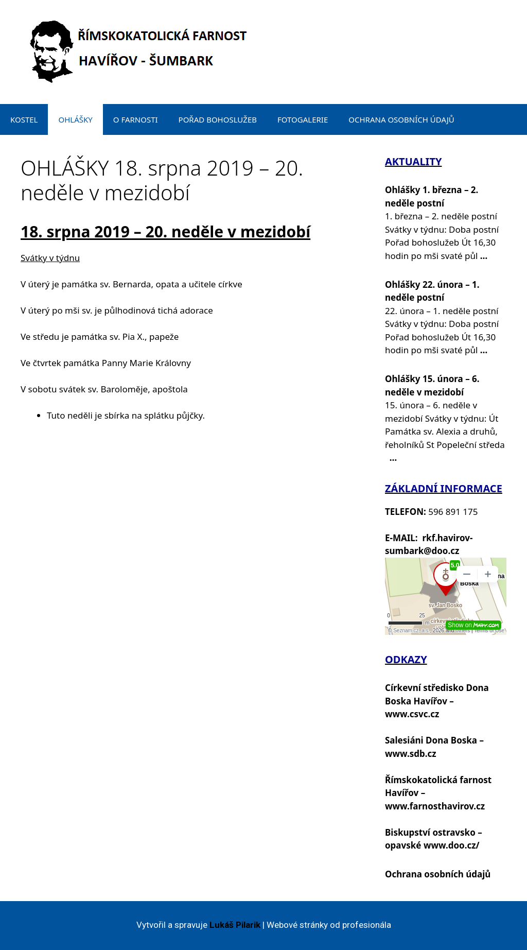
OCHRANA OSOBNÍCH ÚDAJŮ (401, 119)
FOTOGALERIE (302, 119)
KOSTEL (24, 119)
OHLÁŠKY (75, 119)
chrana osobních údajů (441, 874)
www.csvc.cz (412, 714)
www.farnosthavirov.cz (435, 806)
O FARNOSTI (135, 119)
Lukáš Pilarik (234, 925)
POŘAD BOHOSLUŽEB (218, 119)
